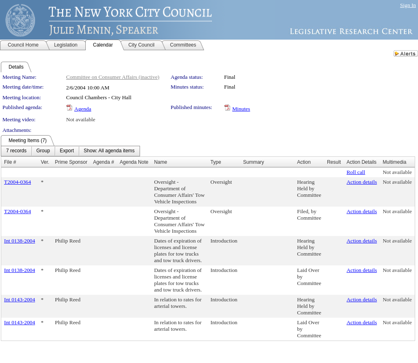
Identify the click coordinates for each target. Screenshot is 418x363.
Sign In (408, 5)
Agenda (82, 109)
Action (304, 162)
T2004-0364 (17, 182)
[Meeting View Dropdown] (109, 151)
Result (334, 162)
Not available (80, 119)
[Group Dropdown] (43, 151)
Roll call (356, 172)
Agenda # (103, 162)
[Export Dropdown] (67, 151)
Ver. (45, 162)
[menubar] (70, 151)
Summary (253, 162)
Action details (362, 182)
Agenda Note (134, 162)
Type (216, 162)
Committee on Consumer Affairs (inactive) (113, 77)
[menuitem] (16, 151)
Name (160, 162)
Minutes (241, 109)
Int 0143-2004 (19, 299)
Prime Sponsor (71, 162)
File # (10, 162)
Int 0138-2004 (19, 241)
